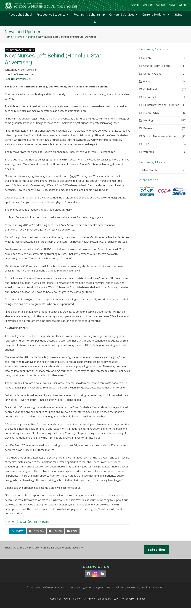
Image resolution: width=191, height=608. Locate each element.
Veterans (148, 152)
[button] (95, 22)
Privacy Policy (127, 598)
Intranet (77, 598)
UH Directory (104, 598)
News (172, 4)
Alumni (135, 4)
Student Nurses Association (159, 136)
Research (148, 128)
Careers (161, 4)
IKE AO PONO (151, 112)
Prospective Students (52, 14)
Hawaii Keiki (150, 97)
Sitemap (141, 598)
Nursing (148, 120)
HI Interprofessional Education (161, 105)
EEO (116, 598)
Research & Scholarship (89, 14)
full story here (19, 79)
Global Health (151, 89)
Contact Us (56, 598)
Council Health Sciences (157, 66)
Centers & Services (123, 14)
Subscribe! (156, 549)
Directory (147, 4)
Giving (178, 14)
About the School (20, 14)
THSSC (147, 144)
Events (182, 4)
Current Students (156, 14)
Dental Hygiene (152, 73)
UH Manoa (89, 598)
